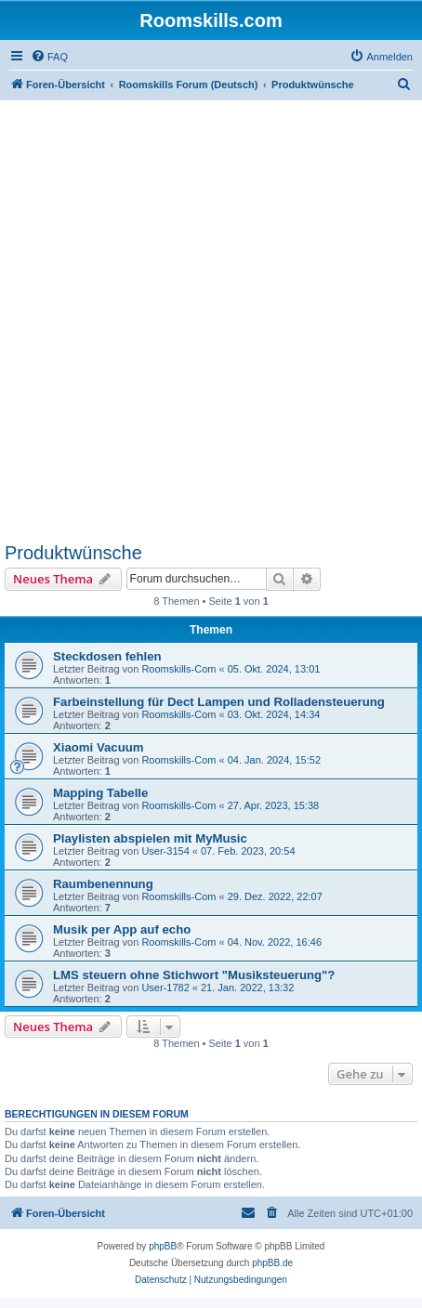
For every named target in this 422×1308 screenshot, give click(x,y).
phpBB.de (272, 1263)
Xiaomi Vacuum (98, 747)
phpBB (163, 1246)
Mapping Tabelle (100, 793)
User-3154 (165, 851)
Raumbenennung (103, 884)
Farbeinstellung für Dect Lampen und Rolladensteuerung (219, 702)
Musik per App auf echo (122, 929)
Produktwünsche (73, 553)
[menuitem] (49, 57)
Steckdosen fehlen (107, 656)
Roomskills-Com (178, 668)
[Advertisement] (211, 320)
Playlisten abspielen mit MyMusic (150, 838)
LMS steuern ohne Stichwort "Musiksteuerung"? (194, 975)
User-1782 (165, 987)
